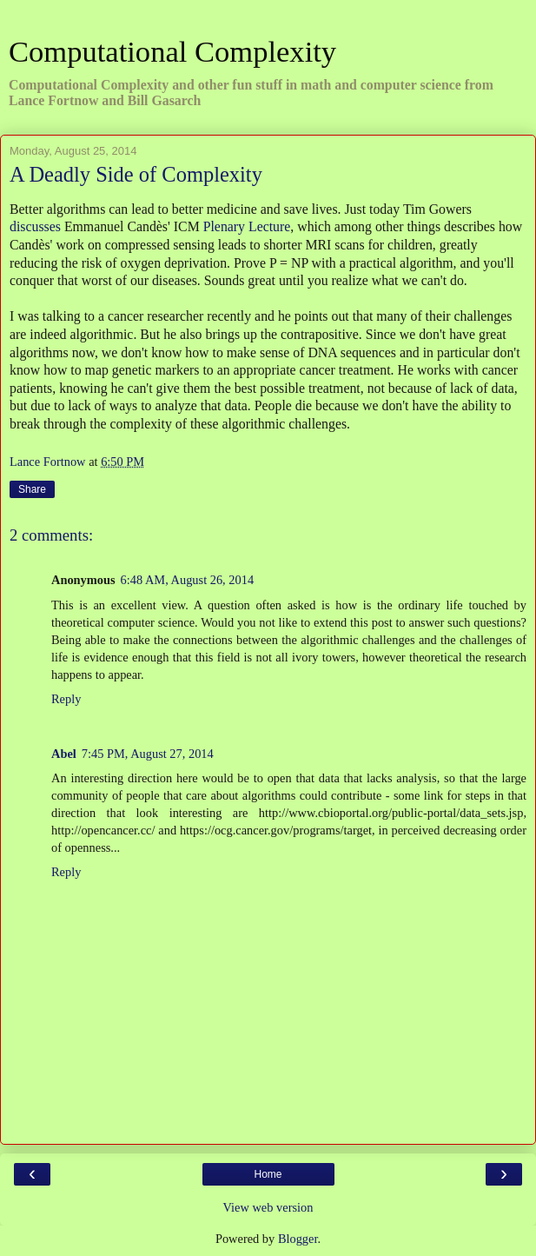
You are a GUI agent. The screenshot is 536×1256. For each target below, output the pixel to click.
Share (32, 489)
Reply (66, 699)
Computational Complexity (172, 51)
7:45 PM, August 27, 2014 (148, 754)
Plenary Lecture (247, 226)
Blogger (298, 1239)
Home (267, 1174)
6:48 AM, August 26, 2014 (188, 580)
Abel (63, 754)
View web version (268, 1207)
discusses (35, 226)
